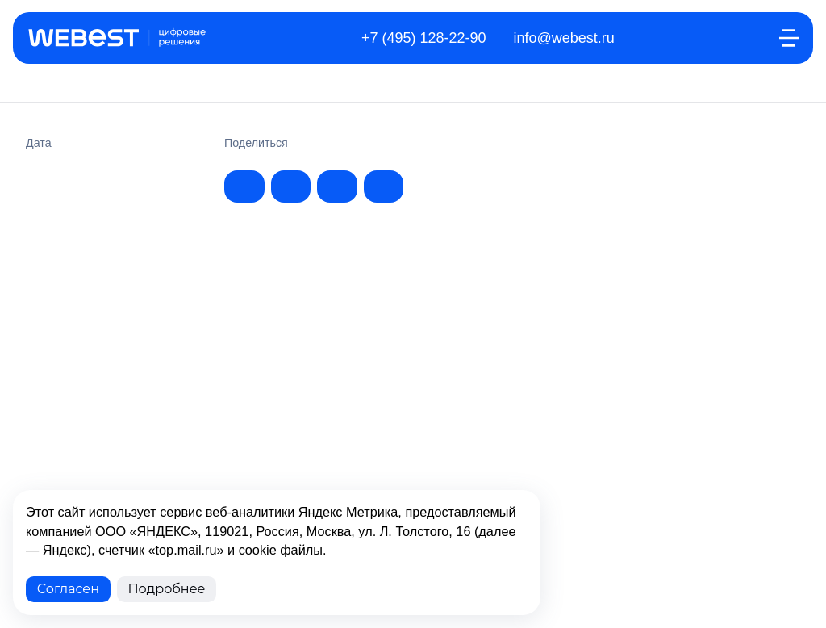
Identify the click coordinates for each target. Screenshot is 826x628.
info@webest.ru (564, 38)
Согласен (68, 589)
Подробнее (166, 589)
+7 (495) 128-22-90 (423, 38)
